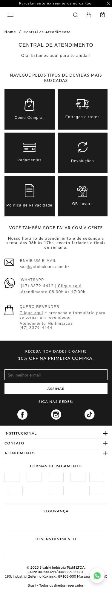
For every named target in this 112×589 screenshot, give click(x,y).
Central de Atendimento (47, 32)
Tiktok (90, 414)
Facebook (22, 414)
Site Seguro (18, 518)
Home (10, 32)
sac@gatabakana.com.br (45, 266)
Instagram (56, 414)
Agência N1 (67, 548)
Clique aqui (70, 285)
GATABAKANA (37, 14)
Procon (64, 518)
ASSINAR (56, 388)
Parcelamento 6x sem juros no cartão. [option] (56, 3)
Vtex (45, 548)
